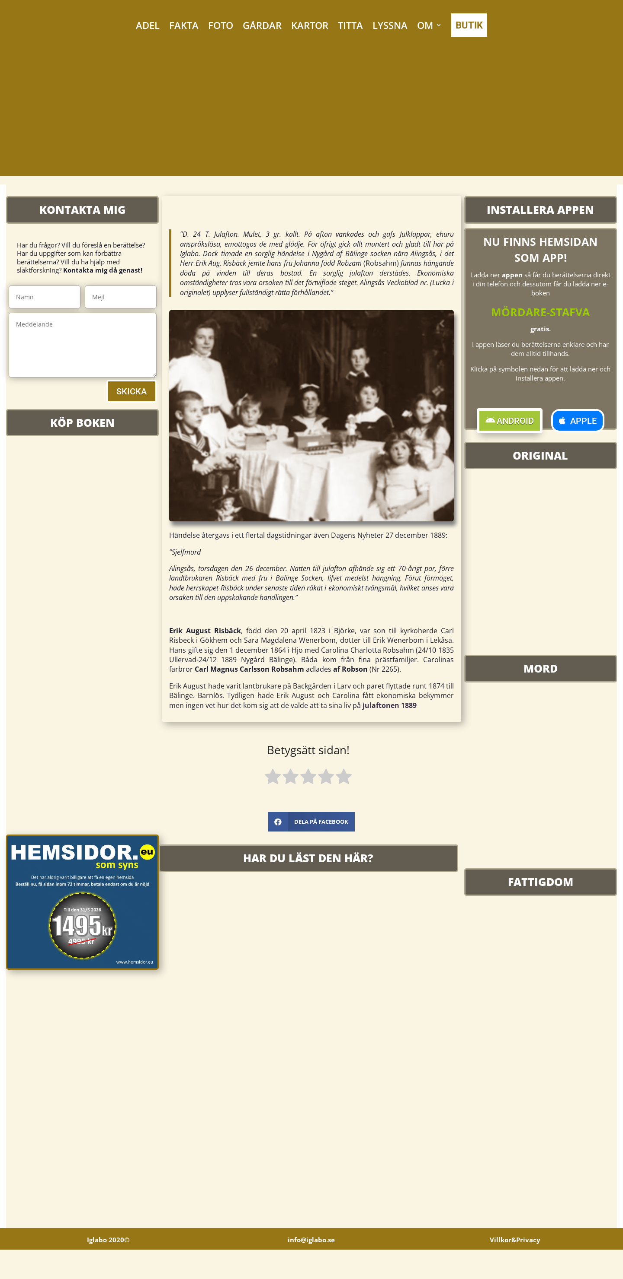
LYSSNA (390, 25)
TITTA (350, 25)
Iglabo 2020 (108, 1269)
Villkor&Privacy (515, 1269)
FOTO (220, 25)
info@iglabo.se (311, 1269)
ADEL (148, 25)
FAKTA (184, 25)
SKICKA (131, 391)
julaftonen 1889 (390, 705)
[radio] (273, 777)
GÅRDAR (262, 25)
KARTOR (309, 25)
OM (425, 25)
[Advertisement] (311, 115)
